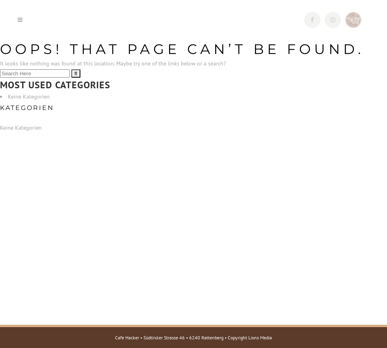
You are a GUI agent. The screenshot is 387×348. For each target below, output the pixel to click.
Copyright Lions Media (250, 338)
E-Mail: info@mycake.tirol (73, 288)
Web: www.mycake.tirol (69, 299)
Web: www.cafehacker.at (70, 268)
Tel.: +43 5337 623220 (69, 237)
